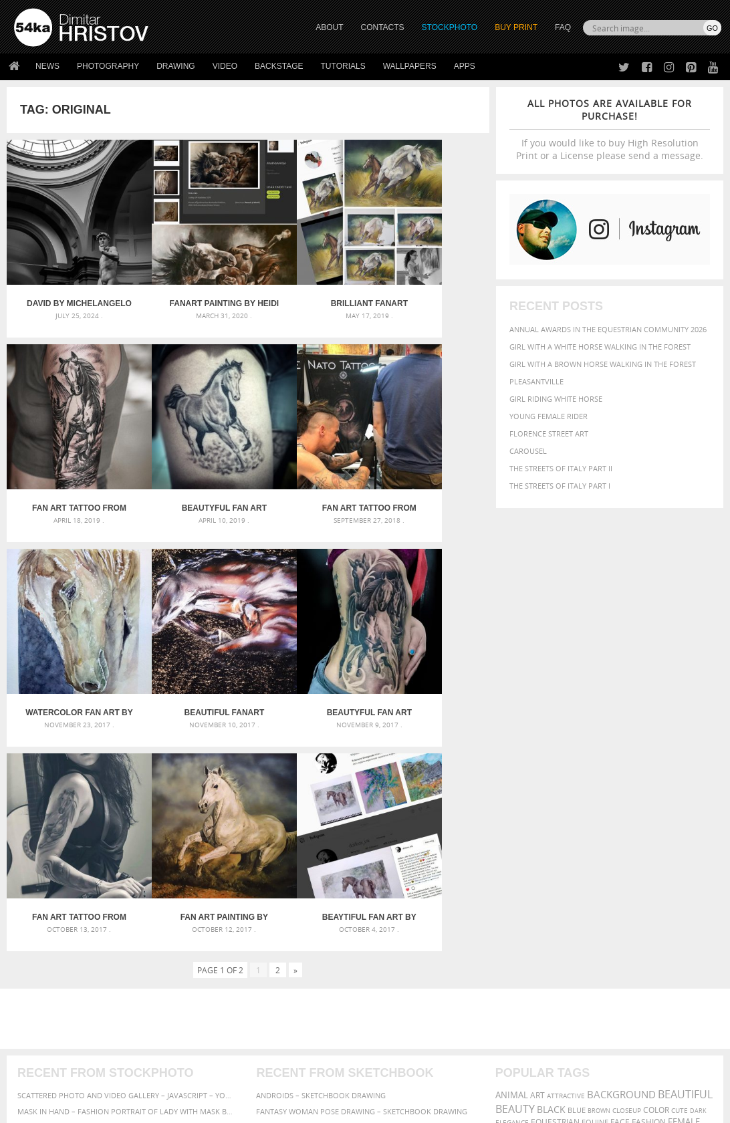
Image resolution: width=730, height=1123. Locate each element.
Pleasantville (536, 381)
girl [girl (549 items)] (505, 857)
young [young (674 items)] (689, 883)
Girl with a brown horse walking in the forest (602, 364)
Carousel (528, 451)
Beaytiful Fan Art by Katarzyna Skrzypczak (428, 639)
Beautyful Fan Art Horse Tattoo (67, 459)
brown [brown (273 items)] (599, 833)
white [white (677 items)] (617, 883)
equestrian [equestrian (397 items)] (555, 845)
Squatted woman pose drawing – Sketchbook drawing (364, 866)
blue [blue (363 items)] (577, 833)
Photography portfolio (62, 996)
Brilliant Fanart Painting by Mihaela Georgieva (308, 279)
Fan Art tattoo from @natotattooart (187, 459)
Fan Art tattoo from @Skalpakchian (187, 639)
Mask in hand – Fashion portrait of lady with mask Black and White (126, 834)
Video (225, 66)
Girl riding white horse (555, 399)
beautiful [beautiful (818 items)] (685, 816)
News (47, 66)
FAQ (563, 27)
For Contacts (216, 1030)
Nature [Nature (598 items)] (679, 856)
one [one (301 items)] (502, 871)
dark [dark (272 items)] (698, 833)
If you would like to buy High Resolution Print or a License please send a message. (609, 129)
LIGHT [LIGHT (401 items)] (593, 857)
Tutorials (343, 66)
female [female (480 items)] (684, 844)
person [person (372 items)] (642, 871)
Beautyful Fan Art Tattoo (67, 639)
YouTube (396, 1033)
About (201, 963)
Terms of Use (198, 1108)
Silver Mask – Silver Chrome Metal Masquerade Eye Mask (126, 866)
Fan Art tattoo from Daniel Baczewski (429, 279)
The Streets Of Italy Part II (560, 468)
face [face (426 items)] (620, 844)
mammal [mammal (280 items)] (620, 858)
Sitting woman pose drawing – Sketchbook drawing (359, 882)
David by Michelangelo (67, 279)
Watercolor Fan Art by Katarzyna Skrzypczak (308, 459)
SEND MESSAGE (621, 990)
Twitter (395, 964)
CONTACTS (382, 27)
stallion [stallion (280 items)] (549, 884)
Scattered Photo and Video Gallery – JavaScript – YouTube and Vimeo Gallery (126, 818)
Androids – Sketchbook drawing (321, 818)
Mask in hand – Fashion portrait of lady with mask (118, 850)
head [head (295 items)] (543, 858)
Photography (108, 66)
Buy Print (516, 27)
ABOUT (329, 27)
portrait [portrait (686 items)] (681, 869)
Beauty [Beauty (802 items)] (515, 831)
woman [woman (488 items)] (651, 884)
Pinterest (397, 1016)
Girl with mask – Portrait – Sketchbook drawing (352, 850)
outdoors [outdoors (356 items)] (574, 871)
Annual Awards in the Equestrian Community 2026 (608, 329)
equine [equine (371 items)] (595, 845)
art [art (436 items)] (537, 818)
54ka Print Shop (44, 963)
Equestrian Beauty (153, 1077)
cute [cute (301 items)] (679, 833)
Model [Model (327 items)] (647, 857)
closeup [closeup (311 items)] (626, 833)
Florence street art (548, 433)
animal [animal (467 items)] (511, 818)
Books (202, 996)
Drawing (175, 66)
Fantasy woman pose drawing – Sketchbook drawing (361, 834)
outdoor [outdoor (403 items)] (532, 871)
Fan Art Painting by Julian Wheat (308, 639)
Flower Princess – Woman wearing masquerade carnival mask (126, 882)
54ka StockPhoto (47, 980)
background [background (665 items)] (621, 817)
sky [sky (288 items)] (527, 884)
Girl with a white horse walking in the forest (600, 347)
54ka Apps (32, 1030)
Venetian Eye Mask (233, 1077)
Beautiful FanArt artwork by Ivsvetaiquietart (429, 459)
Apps (464, 66)
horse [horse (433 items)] (567, 857)
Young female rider (548, 416)
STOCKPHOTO (450, 27)
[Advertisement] (367, 741)
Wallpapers (410, 66)
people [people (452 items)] (611, 870)
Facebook (398, 981)
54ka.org (124, 1108)
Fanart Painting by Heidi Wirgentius (188, 279)
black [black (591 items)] (551, 832)
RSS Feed (292, 1077)
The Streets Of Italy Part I (559, 486)
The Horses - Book (49, 1013)
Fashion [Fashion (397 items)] (649, 845)
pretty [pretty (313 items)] (507, 884)
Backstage (279, 66)
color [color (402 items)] (656, 833)
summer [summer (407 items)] (583, 884)
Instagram (400, 998)
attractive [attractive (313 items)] (566, 818)
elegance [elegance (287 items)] (512, 845)
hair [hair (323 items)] (524, 857)
